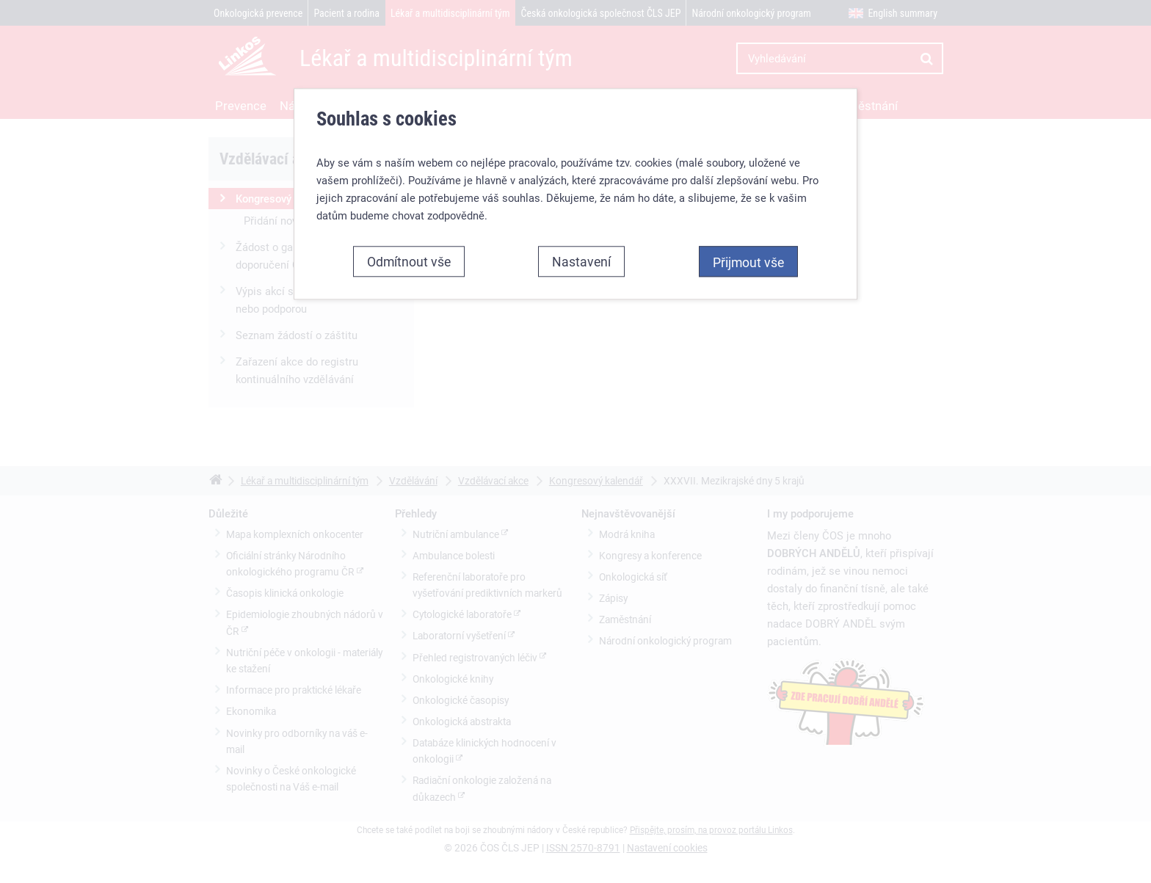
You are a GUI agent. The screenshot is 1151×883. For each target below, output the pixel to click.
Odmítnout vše (409, 261)
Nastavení (581, 261)
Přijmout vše (748, 262)
